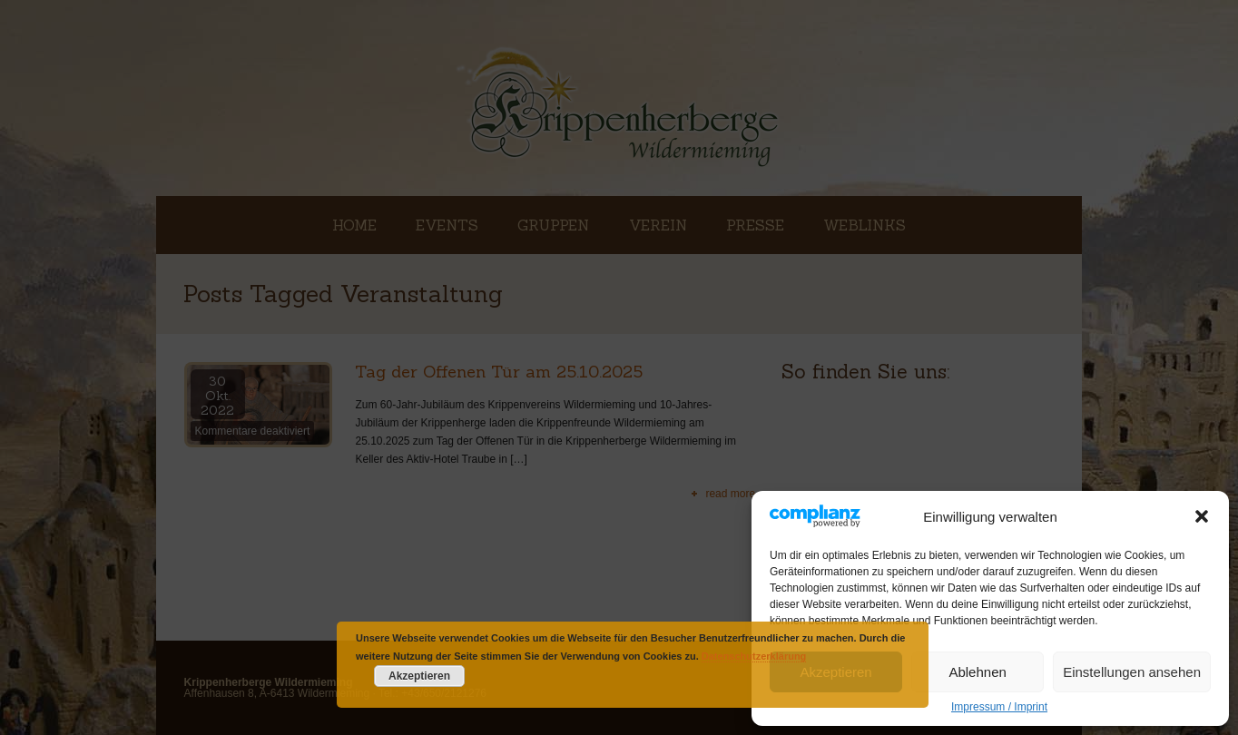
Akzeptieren (835, 672)
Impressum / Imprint (999, 707)
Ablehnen (977, 672)
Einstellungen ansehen (1132, 672)
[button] (1202, 516)
